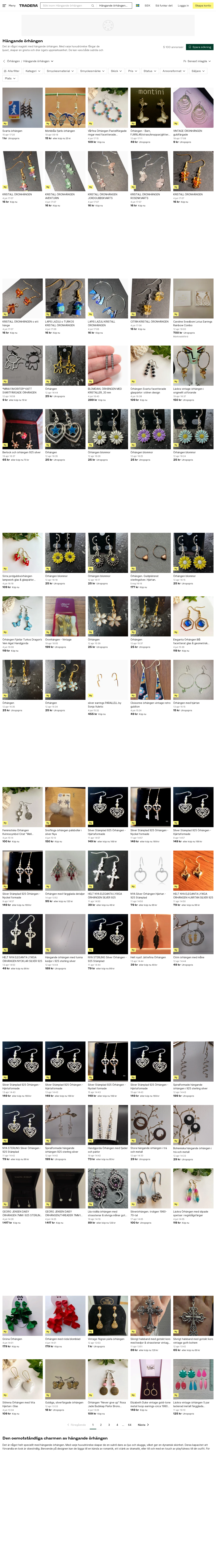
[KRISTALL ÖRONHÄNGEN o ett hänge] (22, 299)
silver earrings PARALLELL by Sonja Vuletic (104, 704)
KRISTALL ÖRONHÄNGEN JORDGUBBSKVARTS (102, 196)
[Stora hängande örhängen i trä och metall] (151, 1125)
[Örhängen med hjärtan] (193, 680)
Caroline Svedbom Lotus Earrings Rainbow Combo (192, 323)
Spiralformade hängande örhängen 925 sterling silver (61, 1150)
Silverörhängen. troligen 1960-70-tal (149, 1213)
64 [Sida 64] (129, 1424)
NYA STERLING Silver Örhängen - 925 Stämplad (107, 959)
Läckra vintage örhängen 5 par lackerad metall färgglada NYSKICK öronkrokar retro (191, 1404)
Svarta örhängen (12, 130)
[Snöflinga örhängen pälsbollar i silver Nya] (65, 807)
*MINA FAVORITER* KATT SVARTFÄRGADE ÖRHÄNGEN (19, 390)
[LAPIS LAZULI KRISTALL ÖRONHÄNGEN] (108, 299)
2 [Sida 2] (101, 1424)
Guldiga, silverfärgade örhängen (64, 1402)
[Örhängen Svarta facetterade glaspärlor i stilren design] (151, 366)
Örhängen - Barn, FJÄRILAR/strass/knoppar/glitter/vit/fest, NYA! (151, 132)
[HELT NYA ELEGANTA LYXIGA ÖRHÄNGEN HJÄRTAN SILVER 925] (193, 871)
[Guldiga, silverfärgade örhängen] (65, 1379)
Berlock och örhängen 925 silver (21, 452)
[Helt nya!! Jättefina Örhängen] (151, 934)
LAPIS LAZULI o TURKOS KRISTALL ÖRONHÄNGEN (60, 323)
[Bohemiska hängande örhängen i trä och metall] (193, 1125)
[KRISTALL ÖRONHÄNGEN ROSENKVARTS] (151, 171)
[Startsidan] (28, 5)
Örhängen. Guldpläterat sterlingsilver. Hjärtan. (145, 577)
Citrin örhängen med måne (188, 957)
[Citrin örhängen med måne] (193, 934)
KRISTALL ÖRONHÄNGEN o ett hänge (20, 323)
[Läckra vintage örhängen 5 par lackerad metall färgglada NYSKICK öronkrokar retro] (193, 1379)
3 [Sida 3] (109, 1424)
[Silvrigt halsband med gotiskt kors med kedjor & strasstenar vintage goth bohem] (151, 1316)
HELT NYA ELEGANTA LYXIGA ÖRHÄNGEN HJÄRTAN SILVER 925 (193, 895)
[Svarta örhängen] (22, 108)
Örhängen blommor (99, 452)
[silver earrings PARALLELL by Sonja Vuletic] (108, 680)
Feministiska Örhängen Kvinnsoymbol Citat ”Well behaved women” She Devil (18, 832)
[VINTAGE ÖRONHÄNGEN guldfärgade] (193, 108)
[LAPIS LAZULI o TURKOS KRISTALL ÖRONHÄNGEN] (65, 299)
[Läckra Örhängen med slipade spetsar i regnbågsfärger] (193, 1189)
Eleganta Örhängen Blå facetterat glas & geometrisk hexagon (190, 641)
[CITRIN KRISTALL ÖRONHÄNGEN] (151, 299)
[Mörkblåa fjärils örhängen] (65, 108)
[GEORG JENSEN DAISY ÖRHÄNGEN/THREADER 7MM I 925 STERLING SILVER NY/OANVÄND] (65, 1189)
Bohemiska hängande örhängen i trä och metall (192, 1150)
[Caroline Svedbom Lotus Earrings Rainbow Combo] (193, 299)
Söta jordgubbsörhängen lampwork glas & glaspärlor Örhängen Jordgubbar (18, 578)
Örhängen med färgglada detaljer (65, 893)
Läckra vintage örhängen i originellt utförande (188, 390)
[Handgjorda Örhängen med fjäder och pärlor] (108, 1125)
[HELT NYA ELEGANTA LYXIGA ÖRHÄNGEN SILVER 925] (108, 871)
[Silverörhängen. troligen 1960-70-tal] (151, 1189)
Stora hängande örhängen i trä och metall (149, 1150)
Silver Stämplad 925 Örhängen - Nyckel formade (149, 832)
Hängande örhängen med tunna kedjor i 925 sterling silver (64, 959)
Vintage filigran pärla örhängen (106, 1338)
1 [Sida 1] (93, 1424)
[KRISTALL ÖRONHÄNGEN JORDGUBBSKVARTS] (108, 171)
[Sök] (93, 5)
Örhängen (51, 388)
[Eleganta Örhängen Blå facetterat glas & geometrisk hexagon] (193, 616)
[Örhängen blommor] (108, 429)
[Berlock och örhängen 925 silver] (22, 429)
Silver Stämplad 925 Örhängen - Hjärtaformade (107, 832)
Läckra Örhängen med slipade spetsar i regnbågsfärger (190, 1213)
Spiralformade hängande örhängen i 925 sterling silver (190, 1086)
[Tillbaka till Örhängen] (4, 61)
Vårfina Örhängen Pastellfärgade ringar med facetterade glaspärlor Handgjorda (107, 132)
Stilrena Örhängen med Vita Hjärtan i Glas (18, 1404)
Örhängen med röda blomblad (62, 1338)
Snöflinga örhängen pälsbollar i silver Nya (63, 832)
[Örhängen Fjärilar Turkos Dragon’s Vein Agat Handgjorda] (22, 616)
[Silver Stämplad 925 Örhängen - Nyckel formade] (151, 807)
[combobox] (68, 5)
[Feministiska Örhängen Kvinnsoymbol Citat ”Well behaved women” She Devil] (22, 807)
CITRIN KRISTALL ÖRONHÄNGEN (149, 321)
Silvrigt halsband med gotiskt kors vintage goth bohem (193, 1340)
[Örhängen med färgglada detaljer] (65, 871)
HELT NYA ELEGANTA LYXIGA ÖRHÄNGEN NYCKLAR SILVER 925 (22, 959)
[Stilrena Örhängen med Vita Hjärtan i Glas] (22, 1379)
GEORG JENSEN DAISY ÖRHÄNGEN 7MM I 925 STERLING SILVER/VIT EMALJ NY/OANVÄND (22, 1213)
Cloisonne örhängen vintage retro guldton (151, 704)
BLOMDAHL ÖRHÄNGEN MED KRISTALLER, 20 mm (105, 390)
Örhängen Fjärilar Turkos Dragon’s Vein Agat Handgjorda (22, 641)
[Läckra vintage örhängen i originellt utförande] (193, 366)
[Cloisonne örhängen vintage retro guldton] (151, 680)
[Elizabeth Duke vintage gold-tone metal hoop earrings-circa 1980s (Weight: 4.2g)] (151, 1379)
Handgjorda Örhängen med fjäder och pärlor (108, 1150)
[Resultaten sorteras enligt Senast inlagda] (197, 61)
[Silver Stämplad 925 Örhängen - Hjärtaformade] (108, 807)
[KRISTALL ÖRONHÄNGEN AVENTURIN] (65, 171)
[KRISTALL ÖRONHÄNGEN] (22, 171)
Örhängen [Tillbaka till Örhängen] (13, 61)
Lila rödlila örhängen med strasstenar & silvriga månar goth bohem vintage (107, 1213)
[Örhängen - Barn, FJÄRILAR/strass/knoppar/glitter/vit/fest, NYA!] (151, 108)
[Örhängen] (65, 366)
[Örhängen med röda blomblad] (65, 1316)
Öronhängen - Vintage (58, 639)
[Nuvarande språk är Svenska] (138, 5)
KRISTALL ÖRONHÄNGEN (17, 194)
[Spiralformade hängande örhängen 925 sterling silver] (65, 1125)
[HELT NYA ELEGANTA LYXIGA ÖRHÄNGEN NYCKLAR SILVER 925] (22, 934)
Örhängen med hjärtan (186, 702)
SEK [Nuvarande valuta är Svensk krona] (147, 5)
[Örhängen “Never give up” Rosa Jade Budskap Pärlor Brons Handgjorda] (108, 1379)
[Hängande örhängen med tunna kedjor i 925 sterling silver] (65, 934)
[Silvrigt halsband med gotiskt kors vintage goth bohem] (193, 1316)
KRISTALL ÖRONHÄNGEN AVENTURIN (60, 196)
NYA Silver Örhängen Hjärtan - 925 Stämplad (148, 895)
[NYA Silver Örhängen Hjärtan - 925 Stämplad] (151, 871)
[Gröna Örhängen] (22, 1316)
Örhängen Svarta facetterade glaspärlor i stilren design (148, 390)
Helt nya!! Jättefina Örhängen (148, 957)
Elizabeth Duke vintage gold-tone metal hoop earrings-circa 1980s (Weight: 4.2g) (151, 1404)
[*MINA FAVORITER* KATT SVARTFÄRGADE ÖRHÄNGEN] (22, 366)
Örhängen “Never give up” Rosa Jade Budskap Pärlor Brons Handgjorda (107, 1404)
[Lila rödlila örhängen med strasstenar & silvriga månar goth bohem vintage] (108, 1189)
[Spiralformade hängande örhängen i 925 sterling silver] (193, 1061)
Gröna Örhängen (12, 1338)
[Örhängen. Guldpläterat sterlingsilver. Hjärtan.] (151, 553)
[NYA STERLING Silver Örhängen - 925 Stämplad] (108, 934)
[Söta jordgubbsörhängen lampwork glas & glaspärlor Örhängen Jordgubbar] (22, 553)
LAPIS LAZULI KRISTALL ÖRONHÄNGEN (101, 323)
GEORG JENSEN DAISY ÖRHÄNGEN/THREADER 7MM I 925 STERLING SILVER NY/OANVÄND (63, 1213)
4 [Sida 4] (117, 1424)
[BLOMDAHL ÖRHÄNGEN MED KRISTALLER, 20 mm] (108, 366)
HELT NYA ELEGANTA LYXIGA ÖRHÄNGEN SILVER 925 (105, 895)
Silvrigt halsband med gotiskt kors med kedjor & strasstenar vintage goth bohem (150, 1340)
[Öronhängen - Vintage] (65, 616)
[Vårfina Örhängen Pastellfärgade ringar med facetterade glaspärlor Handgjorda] (108, 108)
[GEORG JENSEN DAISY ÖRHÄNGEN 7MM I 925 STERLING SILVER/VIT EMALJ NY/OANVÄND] (22, 1189)
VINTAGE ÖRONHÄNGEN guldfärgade (187, 132)
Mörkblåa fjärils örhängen (60, 130)
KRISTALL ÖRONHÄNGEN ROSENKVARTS (145, 196)
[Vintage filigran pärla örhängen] (108, 1316)
